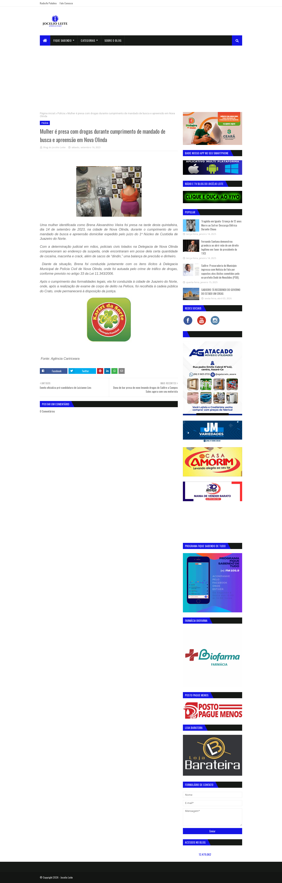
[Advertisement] (141, 76)
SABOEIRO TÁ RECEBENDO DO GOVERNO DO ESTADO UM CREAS (220, 292)
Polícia (61, 113)
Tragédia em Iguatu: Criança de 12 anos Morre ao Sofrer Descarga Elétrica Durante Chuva (221, 225)
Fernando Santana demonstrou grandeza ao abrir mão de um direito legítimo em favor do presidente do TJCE (220, 247)
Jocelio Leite (66, 877)
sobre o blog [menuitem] (113, 40)
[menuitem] (45, 40)
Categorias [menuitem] (88, 40)
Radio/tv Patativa (48, 3)
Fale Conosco (66, 3)
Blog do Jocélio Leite (54, 147)
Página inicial (47, 113)
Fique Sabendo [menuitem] (62, 40)
